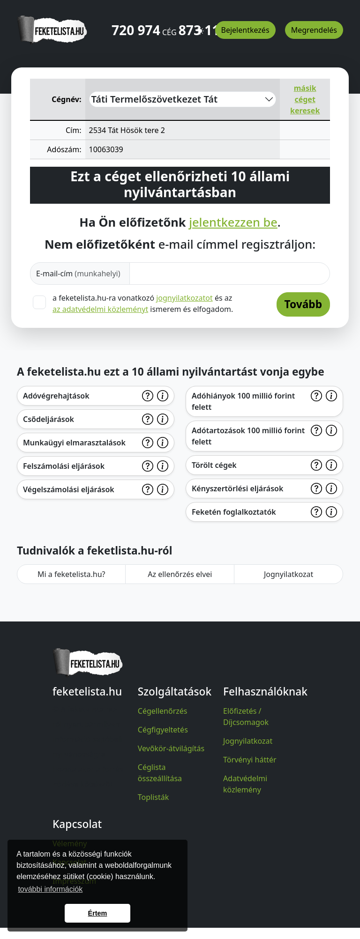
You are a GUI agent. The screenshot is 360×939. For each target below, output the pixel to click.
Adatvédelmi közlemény (245, 784)
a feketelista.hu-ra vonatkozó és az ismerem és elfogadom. (142, 303)
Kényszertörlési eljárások (237, 488)
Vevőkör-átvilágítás (171, 748)
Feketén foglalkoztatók (234, 512)
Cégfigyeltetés (163, 730)
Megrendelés (314, 30)
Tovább (303, 304)
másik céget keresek (305, 99)
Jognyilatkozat (288, 574)
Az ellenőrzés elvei (180, 574)
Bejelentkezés (245, 30)
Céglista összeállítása (160, 773)
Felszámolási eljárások (64, 466)
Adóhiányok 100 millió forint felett (243, 401)
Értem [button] (97, 913)
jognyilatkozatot (184, 298)
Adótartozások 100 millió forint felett (248, 436)
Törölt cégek (214, 465)
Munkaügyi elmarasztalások (74, 442)
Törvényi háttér (250, 759)
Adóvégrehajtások (56, 396)
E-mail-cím (78, 273)
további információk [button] (50, 889)
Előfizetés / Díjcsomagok (246, 716)
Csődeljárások (48, 419)
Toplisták (153, 797)
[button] (200, 26)
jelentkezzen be (233, 222)
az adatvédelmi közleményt (100, 309)
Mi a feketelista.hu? (71, 574)
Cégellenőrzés (163, 711)
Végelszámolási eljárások (68, 489)
